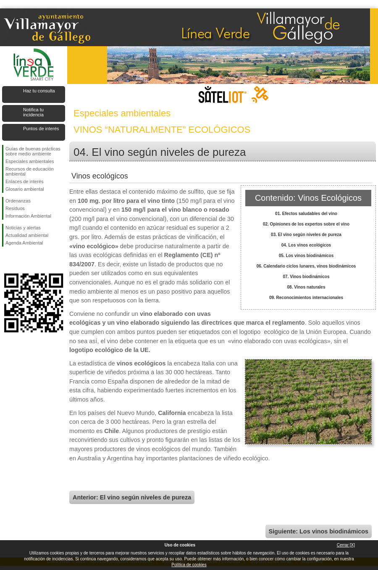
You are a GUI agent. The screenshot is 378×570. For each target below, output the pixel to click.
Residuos (15, 208)
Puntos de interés (41, 128)
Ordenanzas (18, 200)
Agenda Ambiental (24, 242)
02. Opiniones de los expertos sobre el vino (306, 224)
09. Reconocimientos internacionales (306, 297)
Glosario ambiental (24, 189)
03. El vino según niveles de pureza (306, 234)
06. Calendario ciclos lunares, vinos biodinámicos (306, 266)
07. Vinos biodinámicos (306, 276)
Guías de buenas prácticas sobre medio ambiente (32, 151)
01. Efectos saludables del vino (306, 213)
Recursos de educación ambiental (29, 171)
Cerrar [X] (346, 545)
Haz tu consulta (39, 90)
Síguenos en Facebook (7, 260)
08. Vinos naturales (306, 287)
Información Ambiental (28, 215)
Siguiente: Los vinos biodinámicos (318, 531)
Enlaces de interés (24, 181)
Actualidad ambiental (26, 235)
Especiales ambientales (29, 161)
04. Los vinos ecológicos (306, 245)
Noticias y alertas (23, 227)
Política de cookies (188, 564)
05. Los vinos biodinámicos (306, 255)
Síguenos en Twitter (21, 260)
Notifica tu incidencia (33, 112)
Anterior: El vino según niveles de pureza (132, 497)
